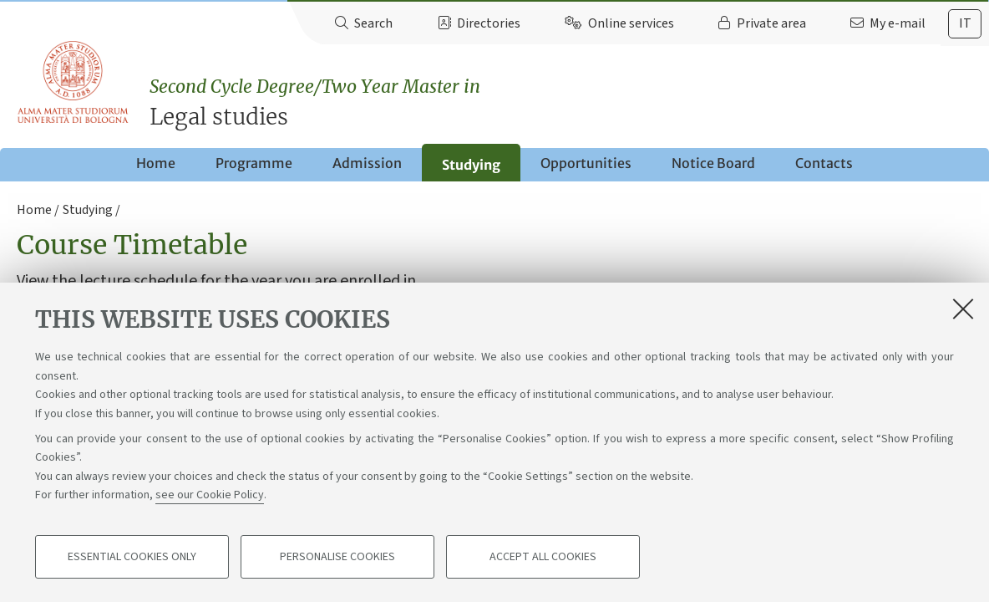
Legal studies (569, 102)
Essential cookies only (132, 556)
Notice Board (713, 163)
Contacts (824, 163)
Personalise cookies (337, 556)
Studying (471, 164)
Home (155, 163)
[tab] (964, 23)
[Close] (963, 308)
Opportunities (585, 163)
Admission (367, 163)
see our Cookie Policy (209, 495)
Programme (254, 163)
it (965, 23)
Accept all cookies (542, 556)
